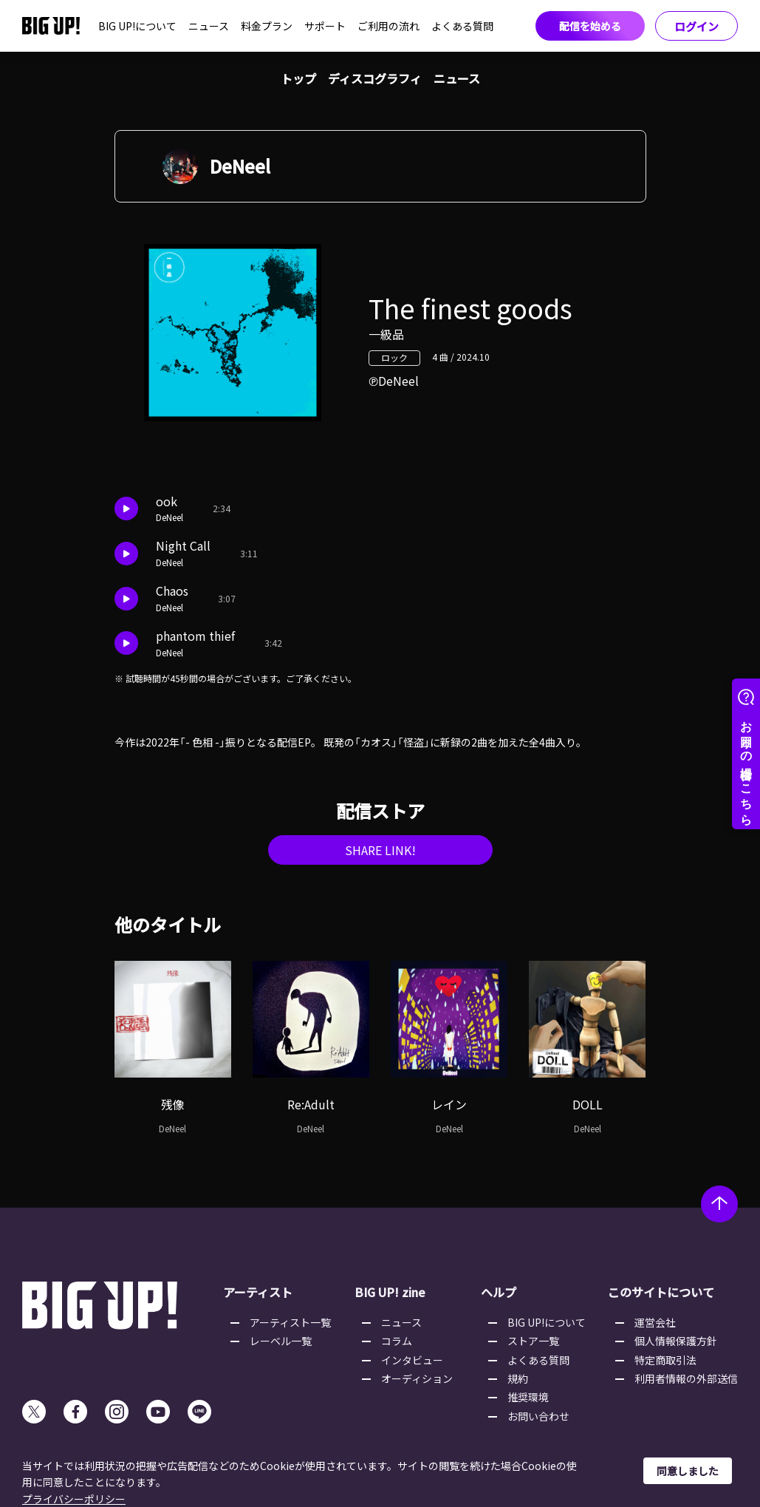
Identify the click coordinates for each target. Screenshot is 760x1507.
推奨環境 (528, 1396)
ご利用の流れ (388, 26)
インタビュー (412, 1360)
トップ (298, 78)
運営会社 (655, 1322)
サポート (325, 26)
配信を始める (590, 25)
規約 (517, 1378)
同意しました (688, 1470)
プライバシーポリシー (74, 1498)
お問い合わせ (538, 1416)
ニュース (208, 26)
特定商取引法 (665, 1360)
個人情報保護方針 (675, 1340)
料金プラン (266, 26)
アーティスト (257, 1292)
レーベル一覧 (281, 1340)
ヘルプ (498, 1292)
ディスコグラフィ (375, 78)
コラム (396, 1340)
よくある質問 (462, 26)
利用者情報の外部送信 (686, 1378)
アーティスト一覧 (290, 1322)
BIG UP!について (137, 26)
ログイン (696, 26)
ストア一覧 (533, 1340)
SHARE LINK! (380, 850)
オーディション (417, 1378)
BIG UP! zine (390, 1292)
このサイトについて (661, 1292)
